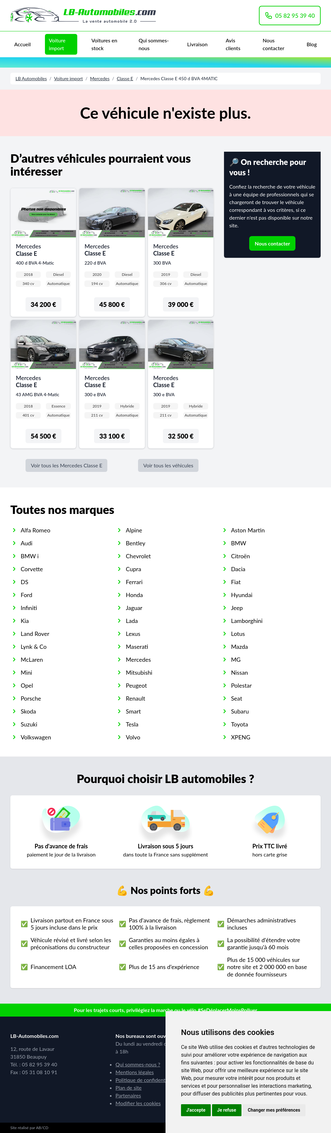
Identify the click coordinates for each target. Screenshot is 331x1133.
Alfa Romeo (35, 530)
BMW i (30, 556)
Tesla (132, 724)
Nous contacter (273, 44)
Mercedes (100, 78)
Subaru (240, 711)
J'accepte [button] (196, 1110)
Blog (312, 44)
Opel (27, 685)
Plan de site (128, 1087)
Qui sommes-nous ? (137, 1064)
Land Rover (35, 633)
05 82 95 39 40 (290, 15)
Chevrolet (138, 556)
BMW (238, 543)
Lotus (238, 633)
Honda (134, 594)
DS (24, 581)
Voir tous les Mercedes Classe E (66, 465)
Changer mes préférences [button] (274, 1110)
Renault (135, 698)
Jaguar (134, 607)
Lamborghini (247, 620)
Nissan (239, 672)
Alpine (134, 530)
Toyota (239, 724)
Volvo (133, 737)
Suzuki (29, 724)
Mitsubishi (139, 672)
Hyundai (241, 594)
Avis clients (233, 44)
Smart (133, 711)
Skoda (28, 711)
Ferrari (134, 581)
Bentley (135, 543)
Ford (26, 594)
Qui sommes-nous (154, 44)
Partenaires (128, 1095)
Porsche (31, 698)
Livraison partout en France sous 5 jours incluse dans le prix (71, 924)
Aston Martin (248, 530)
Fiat (236, 581)
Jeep (237, 607)
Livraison (197, 44)
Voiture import (57, 44)
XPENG (241, 737)
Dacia (238, 568)
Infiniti (29, 607)
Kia (25, 620)
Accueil (22, 44)
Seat (236, 698)
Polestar (241, 685)
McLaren (32, 659)
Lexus (133, 633)
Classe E (125, 78)
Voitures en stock (104, 44)
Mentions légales (134, 1072)
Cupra (133, 568)
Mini (26, 672)
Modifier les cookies (138, 1103)
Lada (132, 620)
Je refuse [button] (226, 1110)
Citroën (240, 556)
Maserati (137, 646)
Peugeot (136, 685)
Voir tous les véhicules (168, 465)
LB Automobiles (31, 78)
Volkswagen (36, 737)
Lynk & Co (34, 646)
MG (236, 659)
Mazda (239, 646)
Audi (26, 543)
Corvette (32, 568)
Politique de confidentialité (145, 1080)
